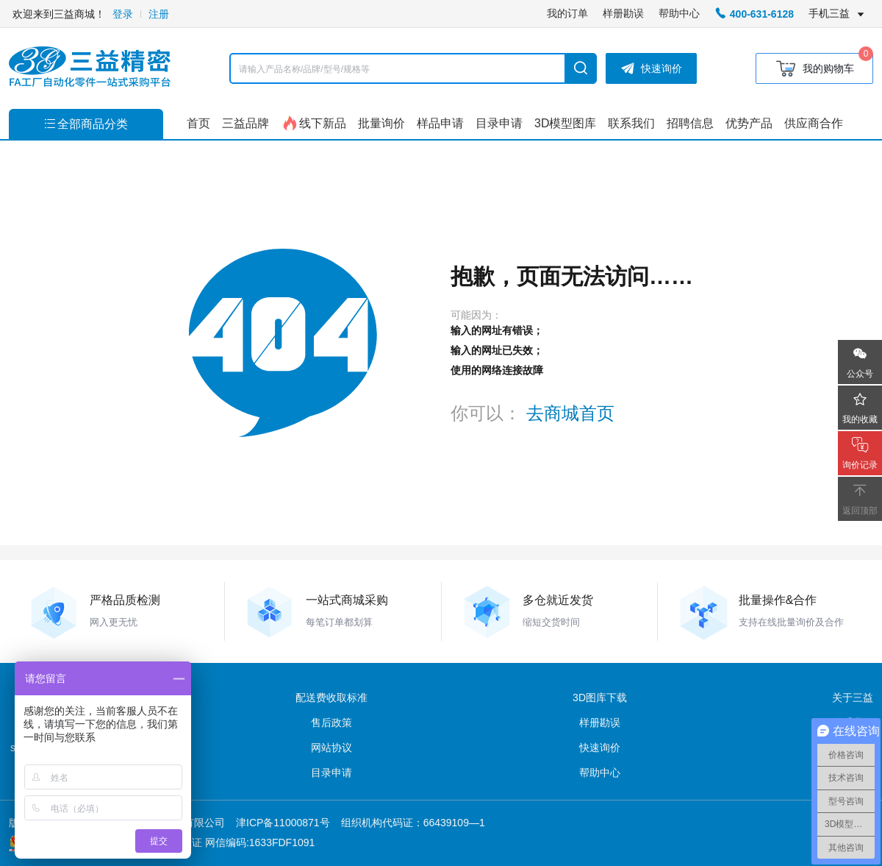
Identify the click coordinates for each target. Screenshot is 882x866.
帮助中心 (679, 13)
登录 (122, 14)
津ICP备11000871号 (283, 822)
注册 (158, 14)
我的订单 (567, 13)
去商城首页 (570, 413)
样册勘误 (623, 13)
